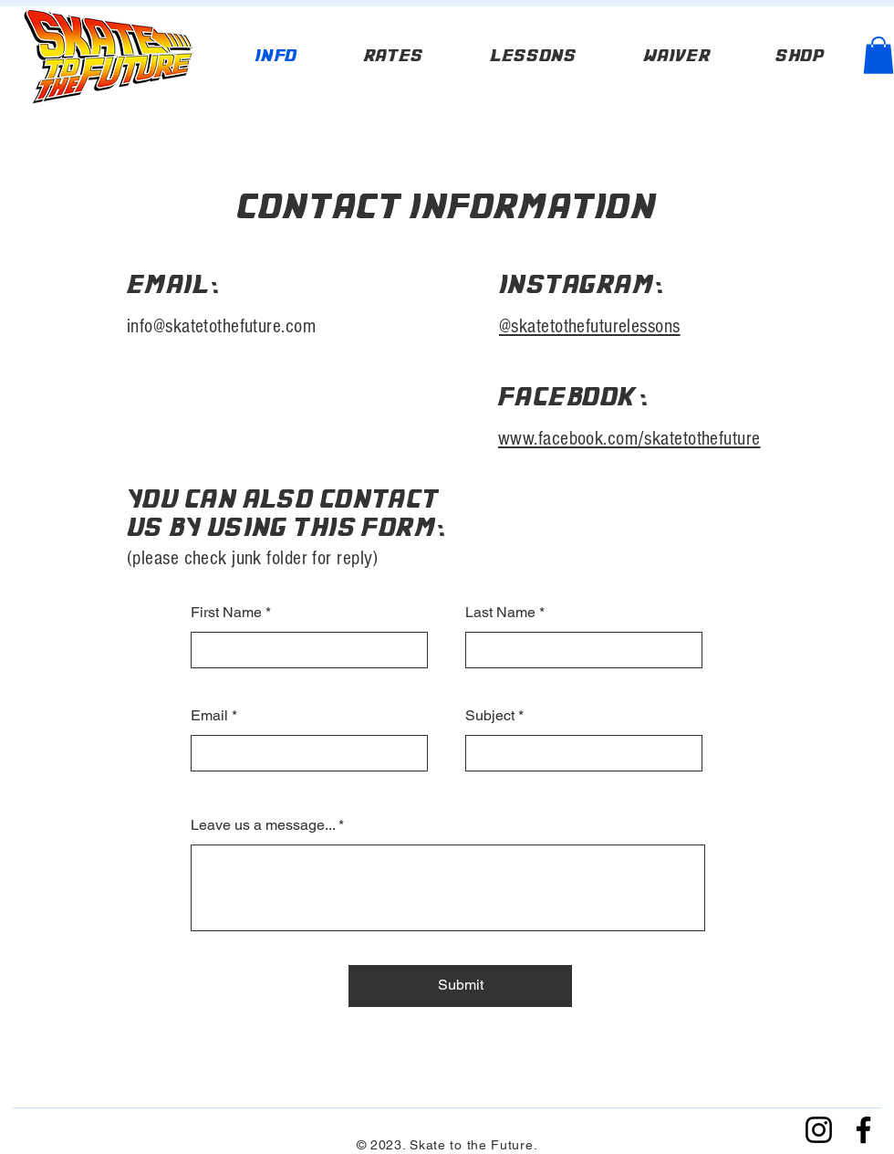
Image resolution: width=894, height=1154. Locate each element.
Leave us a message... (263, 825)
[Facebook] (863, 1130)
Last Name (500, 612)
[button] (878, 55)
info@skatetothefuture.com (221, 326)
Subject (490, 715)
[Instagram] (819, 1130)
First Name (226, 612)
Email (209, 715)
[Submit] (460, 986)
